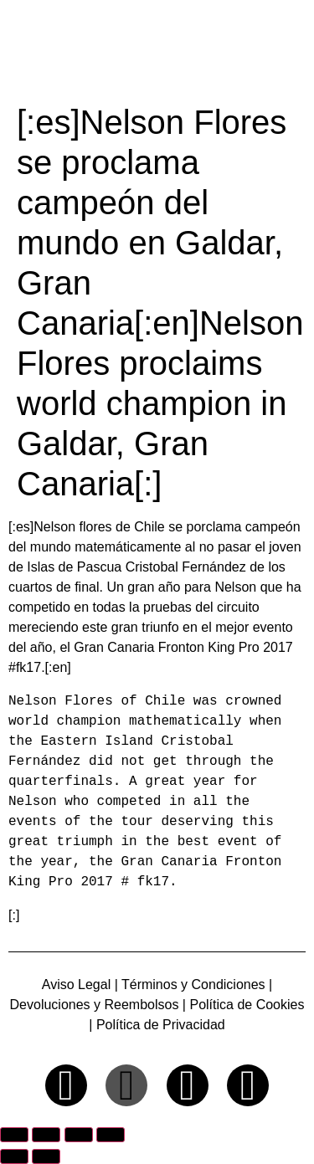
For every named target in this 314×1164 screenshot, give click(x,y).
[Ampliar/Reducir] (14, 1134)
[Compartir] (78, 1134)
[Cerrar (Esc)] (110, 1134)
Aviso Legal (76, 984)
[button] (292, 48)
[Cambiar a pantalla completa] (46, 1134)
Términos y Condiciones (193, 984)
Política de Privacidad (160, 1025)
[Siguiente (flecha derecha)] (46, 1156)
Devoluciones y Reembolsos (94, 1004)
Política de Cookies (245, 1004)
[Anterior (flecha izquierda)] (14, 1156)
